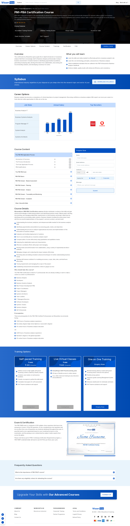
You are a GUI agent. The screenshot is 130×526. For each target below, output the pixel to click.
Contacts (78, 169)
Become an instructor (40, 511)
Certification (67, 46)
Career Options (30, 46)
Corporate (106, 178)
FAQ (76, 46)
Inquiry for (80, 178)
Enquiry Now (100, 407)
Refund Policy (77, 517)
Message (78, 182)
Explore (19, 2)
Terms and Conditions (79, 511)
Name (78, 155)
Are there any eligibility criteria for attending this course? (65, 478)
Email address (80, 162)
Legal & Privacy (77, 514)
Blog (117, 2)
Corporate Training (58, 511)
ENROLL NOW (108, 46)
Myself (93, 178)
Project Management (25, 8)
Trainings (56, 46)
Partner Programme (59, 514)
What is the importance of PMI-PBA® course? (65, 472)
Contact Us (106, 495)
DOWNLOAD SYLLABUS (104, 82)
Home (16, 8)
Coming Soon (31, 407)
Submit (95, 190)
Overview (19, 46)
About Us (17, 511)
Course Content (44, 46)
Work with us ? (124, 2)
